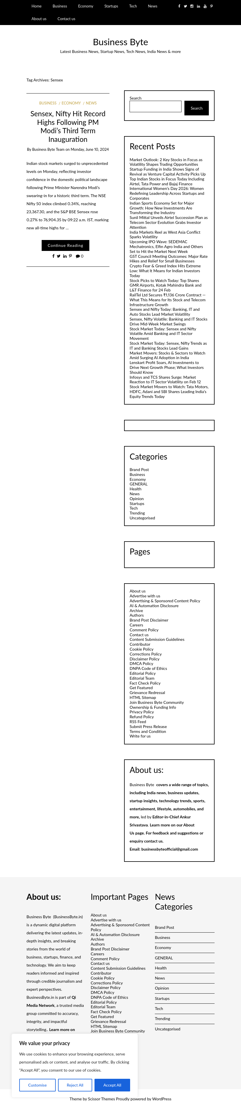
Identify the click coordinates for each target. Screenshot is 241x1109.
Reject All (75, 1085)
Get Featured (141, 687)
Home (37, 6)
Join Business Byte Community (157, 702)
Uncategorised (142, 517)
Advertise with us (145, 595)
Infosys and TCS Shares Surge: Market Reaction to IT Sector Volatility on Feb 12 (165, 379)
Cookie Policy (141, 649)
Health (135, 488)
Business (60, 6)
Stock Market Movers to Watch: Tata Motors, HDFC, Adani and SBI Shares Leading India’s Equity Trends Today (169, 391)
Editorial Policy (143, 673)
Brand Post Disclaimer (149, 620)
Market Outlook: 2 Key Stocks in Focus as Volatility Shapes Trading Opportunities (166, 162)
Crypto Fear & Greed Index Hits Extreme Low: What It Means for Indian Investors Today (165, 270)
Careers (136, 624)
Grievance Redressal (147, 692)
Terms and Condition (148, 731)
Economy (85, 6)
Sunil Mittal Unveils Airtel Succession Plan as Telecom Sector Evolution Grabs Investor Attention (169, 222)
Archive (136, 610)
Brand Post (139, 469)
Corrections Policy (146, 653)
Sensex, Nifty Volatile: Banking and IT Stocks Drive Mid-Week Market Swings (168, 321)
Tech (133, 6)
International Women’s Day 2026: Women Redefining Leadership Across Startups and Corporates (167, 193)
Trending (137, 512)
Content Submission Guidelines (157, 639)
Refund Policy (142, 716)
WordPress (161, 1098)
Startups (111, 6)
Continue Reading (65, 245)
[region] (74, 1065)
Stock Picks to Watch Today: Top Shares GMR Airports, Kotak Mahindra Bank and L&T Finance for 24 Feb (165, 285)
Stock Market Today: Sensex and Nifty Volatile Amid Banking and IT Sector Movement (163, 333)
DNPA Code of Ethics (148, 668)
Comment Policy (144, 629)
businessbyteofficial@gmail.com (169, 849)
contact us (153, 841)
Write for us (140, 735)
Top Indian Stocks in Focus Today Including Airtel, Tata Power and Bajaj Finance (167, 181)
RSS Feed (138, 721)
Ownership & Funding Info (153, 707)
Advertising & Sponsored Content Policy (165, 600)
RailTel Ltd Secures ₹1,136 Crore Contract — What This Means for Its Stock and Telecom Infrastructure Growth (168, 299)
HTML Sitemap (143, 697)
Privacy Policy (142, 711)
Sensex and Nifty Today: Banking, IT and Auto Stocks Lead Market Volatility (165, 312)
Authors (137, 615)
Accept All (112, 1085)
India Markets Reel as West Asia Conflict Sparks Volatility (165, 234)
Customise (37, 1085)
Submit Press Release (148, 726)
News (152, 6)
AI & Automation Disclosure (154, 605)
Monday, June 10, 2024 (90, 149)
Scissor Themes (101, 1098)
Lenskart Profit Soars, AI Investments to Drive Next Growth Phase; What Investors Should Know (167, 367)
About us (39, 18)
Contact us (66, 18)
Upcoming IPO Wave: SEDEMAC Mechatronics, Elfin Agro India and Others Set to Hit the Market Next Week (166, 246)
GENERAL (139, 483)
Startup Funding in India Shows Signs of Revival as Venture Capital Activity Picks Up (168, 171)
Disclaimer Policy (144, 658)
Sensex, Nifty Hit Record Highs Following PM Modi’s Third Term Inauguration (67, 126)
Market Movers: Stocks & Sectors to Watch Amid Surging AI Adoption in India (167, 355)
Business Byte (120, 41)
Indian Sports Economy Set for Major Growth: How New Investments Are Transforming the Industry (162, 208)
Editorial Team (142, 678)
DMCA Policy (141, 663)
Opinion (137, 498)
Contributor (140, 644)
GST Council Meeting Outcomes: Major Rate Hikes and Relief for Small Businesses (169, 259)
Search (135, 98)
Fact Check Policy (145, 683)
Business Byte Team (48, 149)
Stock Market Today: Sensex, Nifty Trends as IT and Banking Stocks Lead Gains (168, 345)
